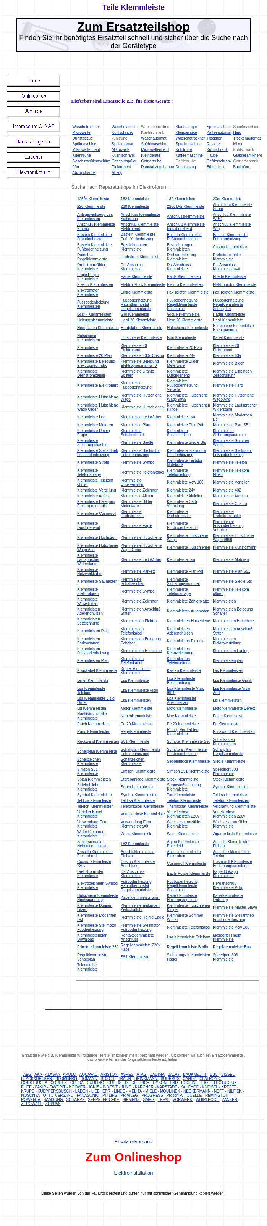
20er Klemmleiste (227, 199)
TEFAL (164, 1099)
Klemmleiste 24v (181, 355)
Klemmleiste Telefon (230, 462)
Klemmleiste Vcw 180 (185, 482)
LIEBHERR (101, 1091)
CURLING (96, 1083)
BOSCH (108, 1079)
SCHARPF (76, 1099)
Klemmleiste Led (91, 417)
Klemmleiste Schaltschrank (133, 433)
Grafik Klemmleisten (94, 314)
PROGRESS (152, 1095)
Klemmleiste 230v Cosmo (142, 355)
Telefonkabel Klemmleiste (142, 806)
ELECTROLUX (224, 1083)
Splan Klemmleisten (94, 779)
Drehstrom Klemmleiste (140, 257)
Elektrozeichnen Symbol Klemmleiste (97, 885)
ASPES (127, 1074)
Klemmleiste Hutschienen (142, 407)
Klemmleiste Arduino (230, 496)
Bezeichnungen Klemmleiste (134, 247)
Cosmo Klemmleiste (230, 247)
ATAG (142, 1074)
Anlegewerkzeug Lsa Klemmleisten (95, 216)
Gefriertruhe (151, 161)
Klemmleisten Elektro (139, 621)
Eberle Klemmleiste (229, 277)
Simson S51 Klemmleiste (87, 771)
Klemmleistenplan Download (92, 937)
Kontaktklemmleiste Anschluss (137, 937)
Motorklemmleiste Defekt (234, 708)
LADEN (82, 1091)
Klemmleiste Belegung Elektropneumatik (96, 363)
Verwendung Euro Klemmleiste (92, 824)
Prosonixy (175, 1095)
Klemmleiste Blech (228, 363)
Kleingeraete (186, 132)
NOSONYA (31, 1095)
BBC (214, 1074)
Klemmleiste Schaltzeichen (179, 433)
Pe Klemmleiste (226, 724)
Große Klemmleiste (183, 314)
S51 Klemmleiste (135, 741)
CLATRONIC (210, 1079)
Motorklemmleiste (182, 708)
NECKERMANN (197, 1091)
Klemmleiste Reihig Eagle (142, 917)
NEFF (219, 1091)
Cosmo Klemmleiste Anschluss (138, 864)
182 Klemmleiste (135, 199)
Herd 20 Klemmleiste (138, 320)
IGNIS (94, 1087)
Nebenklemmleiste (136, 716)
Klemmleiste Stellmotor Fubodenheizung (140, 452)
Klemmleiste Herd (228, 385)
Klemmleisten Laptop (230, 651)
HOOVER (77, 1087)
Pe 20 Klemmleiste (136, 724)
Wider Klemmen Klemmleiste (90, 834)
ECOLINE (190, 1083)
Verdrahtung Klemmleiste (234, 806)
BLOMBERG (66, 1079)
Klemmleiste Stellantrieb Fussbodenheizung (97, 452)
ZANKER (230, 1099)
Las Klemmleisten (228, 670)
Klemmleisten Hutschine (233, 621)
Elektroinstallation (133, 1173)
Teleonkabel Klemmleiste (87, 967)
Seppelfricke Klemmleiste (188, 761)
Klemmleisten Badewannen (88, 641)
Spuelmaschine (188, 144)
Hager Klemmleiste (229, 314)
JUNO (127, 1087)
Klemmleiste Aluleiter (184, 496)
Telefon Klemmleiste (184, 801)
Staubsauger (186, 127)
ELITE (27, 1087)
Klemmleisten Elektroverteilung (227, 641)
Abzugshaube (83, 172)
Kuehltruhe (81, 155)
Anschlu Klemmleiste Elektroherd (95, 854)
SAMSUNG (54, 1099)
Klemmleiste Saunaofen (97, 581)
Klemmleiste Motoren (95, 425)
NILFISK (235, 1091)
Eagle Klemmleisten (184, 277)
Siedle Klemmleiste (229, 761)
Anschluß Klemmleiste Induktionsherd (186, 226)
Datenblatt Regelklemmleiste (92, 257)
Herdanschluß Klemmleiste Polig (228, 885)
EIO (205, 1083)
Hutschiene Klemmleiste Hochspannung (233, 328)
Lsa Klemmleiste (135, 680)
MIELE (151, 1091)
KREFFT (229, 1087)
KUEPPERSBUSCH (55, 1091)
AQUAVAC (89, 1074)
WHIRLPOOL (207, 1099)
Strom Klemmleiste (137, 787)
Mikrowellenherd (86, 150)
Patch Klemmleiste (228, 716)
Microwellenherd (155, 150)
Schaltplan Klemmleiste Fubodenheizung (140, 751)
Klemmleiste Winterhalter (87, 601)
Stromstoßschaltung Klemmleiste (184, 787)
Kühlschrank (122, 132)
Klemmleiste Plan (135, 425)
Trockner (214, 138)
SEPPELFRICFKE (104, 1099)
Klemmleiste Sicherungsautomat (229, 433)
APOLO (70, 1074)
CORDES (59, 1083)
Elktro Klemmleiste (136, 292)
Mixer (237, 144)
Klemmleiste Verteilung (96, 490)
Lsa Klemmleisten (136, 700)
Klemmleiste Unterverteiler (132, 482)
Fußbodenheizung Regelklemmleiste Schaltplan (182, 304)
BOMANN (90, 1079)
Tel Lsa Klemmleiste (230, 795)
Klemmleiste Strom (93, 462)
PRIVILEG (129, 1095)
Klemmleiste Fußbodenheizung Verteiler (182, 385)
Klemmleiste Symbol (138, 462)
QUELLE (195, 1095)
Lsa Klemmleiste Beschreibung (181, 680)
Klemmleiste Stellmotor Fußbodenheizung (232, 452)
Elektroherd (121, 167)
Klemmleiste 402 (227, 490)
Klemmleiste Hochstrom (97, 537)
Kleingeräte (150, 155)
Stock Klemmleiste (182, 779)
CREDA (77, 1083)
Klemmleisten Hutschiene (188, 621)
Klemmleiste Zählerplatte (188, 601)
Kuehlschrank (123, 155)
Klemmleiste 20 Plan (184, 347)
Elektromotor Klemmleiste (234, 285)
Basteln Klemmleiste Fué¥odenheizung (138, 236)
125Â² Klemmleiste (93, 199)
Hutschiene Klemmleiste (187, 328)
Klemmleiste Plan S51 (231, 425)
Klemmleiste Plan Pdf (185, 425)
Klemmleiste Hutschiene (97, 397)
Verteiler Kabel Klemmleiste (89, 814)
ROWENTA (31, 1099)
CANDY (190, 1079)
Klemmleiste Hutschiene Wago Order (97, 407)
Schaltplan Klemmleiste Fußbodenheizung (187, 751)
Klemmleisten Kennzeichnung (180, 651)
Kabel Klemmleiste (228, 338)
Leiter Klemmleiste (92, 680)
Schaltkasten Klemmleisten (224, 742)
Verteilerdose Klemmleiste (143, 814)
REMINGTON (217, 1095)
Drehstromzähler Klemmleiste (227, 257)
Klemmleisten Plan (93, 631)
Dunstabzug (82, 138)
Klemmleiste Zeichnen (139, 490)
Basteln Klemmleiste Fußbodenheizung (184, 237)
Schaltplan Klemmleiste (97, 751)
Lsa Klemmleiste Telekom (91, 690)
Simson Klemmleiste (138, 771)
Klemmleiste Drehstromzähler (91, 373)
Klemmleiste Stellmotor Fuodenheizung (186, 452)
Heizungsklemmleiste (95, 320)
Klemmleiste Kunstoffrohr (234, 547)
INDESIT (111, 1087)
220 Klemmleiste (91, 206)
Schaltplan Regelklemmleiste (228, 751)
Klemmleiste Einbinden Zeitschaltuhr (232, 373)
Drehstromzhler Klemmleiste (90, 873)
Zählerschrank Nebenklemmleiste (92, 844)
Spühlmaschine (154, 144)
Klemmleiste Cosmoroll (96, 513)
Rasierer (214, 144)
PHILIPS (110, 1095)
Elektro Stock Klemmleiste (143, 285)
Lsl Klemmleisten (227, 700)
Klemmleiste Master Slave (235, 907)
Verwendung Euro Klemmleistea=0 (136, 824)
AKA (38, 1074)
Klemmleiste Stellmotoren (88, 591)
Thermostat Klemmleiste (187, 806)
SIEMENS (132, 1099)
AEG (27, 1074)
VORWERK (183, 1099)
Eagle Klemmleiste (136, 277)
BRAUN (125, 1079)
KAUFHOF (190, 1087)
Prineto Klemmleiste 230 (97, 947)
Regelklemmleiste (136, 731)
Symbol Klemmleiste (230, 787)
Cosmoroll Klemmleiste (186, 863)
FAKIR (41, 1087)
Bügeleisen (216, 167)
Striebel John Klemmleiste (88, 787)
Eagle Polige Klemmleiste (88, 277)
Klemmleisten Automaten (188, 611)
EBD (174, 1083)
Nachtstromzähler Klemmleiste (92, 716)
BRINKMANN (146, 1079)
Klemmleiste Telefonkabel (142, 472)
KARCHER (145, 1087)
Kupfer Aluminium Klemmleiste (135, 671)
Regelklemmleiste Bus (232, 947)
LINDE (120, 1091)
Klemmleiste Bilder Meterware (183, 363)
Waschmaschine (125, 127)
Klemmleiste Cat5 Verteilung (182, 504)
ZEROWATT (32, 1104)
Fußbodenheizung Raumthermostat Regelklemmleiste (136, 304)
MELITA (135, 1091)
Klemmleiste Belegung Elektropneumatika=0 (140, 363)
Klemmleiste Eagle (136, 526)
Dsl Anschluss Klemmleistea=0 (226, 267)
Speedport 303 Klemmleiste (225, 771)
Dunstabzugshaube (157, 167)
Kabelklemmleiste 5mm (140, 897)
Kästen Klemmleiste (184, 670)
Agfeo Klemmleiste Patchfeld (183, 844)
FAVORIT (58, 1087)
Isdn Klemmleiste (181, 338)
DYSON (160, 1083)
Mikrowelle (120, 150)
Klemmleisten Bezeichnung (88, 621)
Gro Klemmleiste (135, 314)
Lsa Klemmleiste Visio (139, 690)
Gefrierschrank (219, 161)
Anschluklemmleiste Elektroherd (184, 854)
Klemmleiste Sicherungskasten (92, 443)
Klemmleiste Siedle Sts (186, 442)
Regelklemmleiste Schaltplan (92, 957)
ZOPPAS (53, 1104)
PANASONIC (88, 1095)
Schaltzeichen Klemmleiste (89, 761)
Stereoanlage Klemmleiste (143, 779)
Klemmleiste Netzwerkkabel (89, 571)
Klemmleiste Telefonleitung (179, 472)
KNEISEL (210, 1087)
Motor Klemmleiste (136, 708)
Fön (75, 167)
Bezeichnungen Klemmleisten (180, 247)
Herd (237, 132)
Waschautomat (153, 138)
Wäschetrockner (86, 127)
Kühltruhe (183, 150)
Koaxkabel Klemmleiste (97, 670)
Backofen (241, 167)
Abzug (117, 172)
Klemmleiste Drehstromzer (132, 513)
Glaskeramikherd (247, 155)
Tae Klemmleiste (181, 795)
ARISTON (109, 1074)
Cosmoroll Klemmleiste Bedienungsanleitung (232, 864)
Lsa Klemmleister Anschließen (181, 700)
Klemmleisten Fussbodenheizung (93, 651)
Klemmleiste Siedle (137, 442)
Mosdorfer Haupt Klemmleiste (227, 937)
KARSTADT (167, 1087)
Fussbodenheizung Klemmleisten (93, 304)
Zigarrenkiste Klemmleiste (235, 834)
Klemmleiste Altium (137, 496)
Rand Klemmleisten (93, 731)
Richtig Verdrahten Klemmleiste (182, 732)
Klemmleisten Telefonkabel (132, 631)
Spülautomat (122, 144)
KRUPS (28, 1091)
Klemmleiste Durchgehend (178, 373)
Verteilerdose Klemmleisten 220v (183, 814)
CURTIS (115, 1083)
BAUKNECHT (195, 1074)
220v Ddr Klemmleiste (185, 206)
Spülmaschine (219, 127)
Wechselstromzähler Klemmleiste (184, 824)
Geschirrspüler (124, 161)
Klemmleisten (224, 601)
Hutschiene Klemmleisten (88, 338)
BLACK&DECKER (37, 1079)
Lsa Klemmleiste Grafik (232, 680)
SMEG (149, 1099)
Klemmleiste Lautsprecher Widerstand (88, 559)
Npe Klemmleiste (181, 716)
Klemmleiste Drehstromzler (179, 513)
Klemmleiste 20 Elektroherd (134, 348)
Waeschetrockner (190, 138)
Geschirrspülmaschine (91, 161)
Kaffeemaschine (189, 155)
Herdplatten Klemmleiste (98, 328)
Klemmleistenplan (228, 661)
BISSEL (228, 1074)
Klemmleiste (87, 347)
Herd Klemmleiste (228, 320)
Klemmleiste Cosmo (230, 503)
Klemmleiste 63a (227, 355)
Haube (212, 155)
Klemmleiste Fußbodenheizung (136, 385)
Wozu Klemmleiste (136, 834)
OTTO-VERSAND (58, 1095)
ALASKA (53, 1074)
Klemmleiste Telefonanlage (89, 472)
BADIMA (157, 1074)
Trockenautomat (247, 138)
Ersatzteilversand (134, 1141)
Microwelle (81, 132)
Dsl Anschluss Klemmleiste (132, 267)
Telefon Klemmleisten (231, 801)
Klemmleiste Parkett (138, 571)
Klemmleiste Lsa (181, 417)
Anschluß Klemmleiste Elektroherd (140, 226)
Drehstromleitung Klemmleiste (181, 257)
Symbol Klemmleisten (139, 795)
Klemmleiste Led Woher (141, 417)
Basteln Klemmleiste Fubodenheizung (94, 237)
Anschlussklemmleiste (185, 216)
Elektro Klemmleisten (95, 285)
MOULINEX (170, 1091)
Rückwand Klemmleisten (234, 731)
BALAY (174, 1074)
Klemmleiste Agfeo (93, 496)
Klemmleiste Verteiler (231, 482)
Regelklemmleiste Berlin (187, 947)
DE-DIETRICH (137, 1083)
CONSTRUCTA (34, 1083)
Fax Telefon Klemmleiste (188, 292)
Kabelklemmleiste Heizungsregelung (182, 897)
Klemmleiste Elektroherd (97, 385)
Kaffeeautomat (219, 132)
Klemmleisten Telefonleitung (179, 661)
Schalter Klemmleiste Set (188, 741)
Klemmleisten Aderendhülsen (90, 611)
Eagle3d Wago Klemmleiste (225, 873)
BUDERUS (171, 1079)
